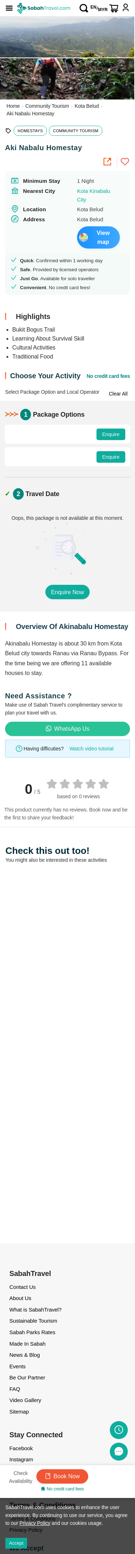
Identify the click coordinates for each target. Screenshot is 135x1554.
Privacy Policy (34, 1523)
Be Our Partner (27, 1377)
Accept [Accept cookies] (16, 1543)
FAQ (14, 1389)
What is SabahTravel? (35, 1309)
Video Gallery (25, 1400)
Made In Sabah (27, 1344)
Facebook (21, 1448)
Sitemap (19, 1412)
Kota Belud (87, 106)
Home (13, 106)
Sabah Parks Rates (32, 1332)
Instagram (21, 1459)
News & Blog (24, 1355)
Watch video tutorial (91, 748)
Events (17, 1366)
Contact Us (22, 1287)
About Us (20, 1298)
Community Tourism (47, 106)
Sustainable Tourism (33, 1321)
